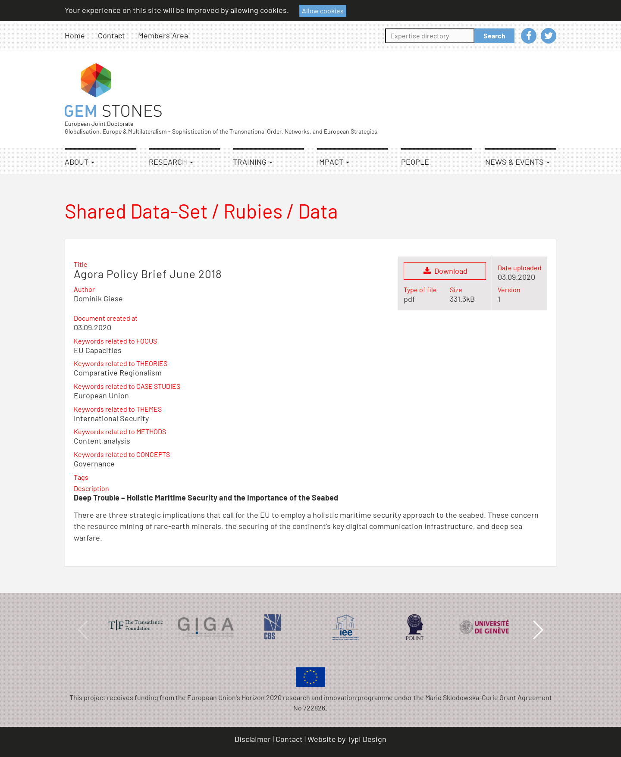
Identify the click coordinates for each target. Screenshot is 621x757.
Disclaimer (253, 739)
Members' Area (163, 35)
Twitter (548, 36)
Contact (111, 35)
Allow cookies (323, 10)
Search (494, 35)
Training (253, 161)
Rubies (252, 210)
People (415, 161)
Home (75, 35)
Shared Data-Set (136, 210)
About (79, 161)
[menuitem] (81, 35)
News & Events (517, 161)
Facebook (528, 36)
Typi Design (366, 739)
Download (444, 270)
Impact (333, 161)
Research (171, 161)
